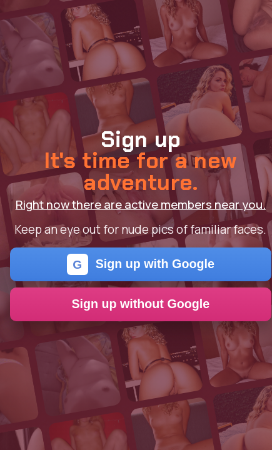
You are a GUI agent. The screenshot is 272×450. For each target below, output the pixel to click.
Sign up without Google (140, 304)
